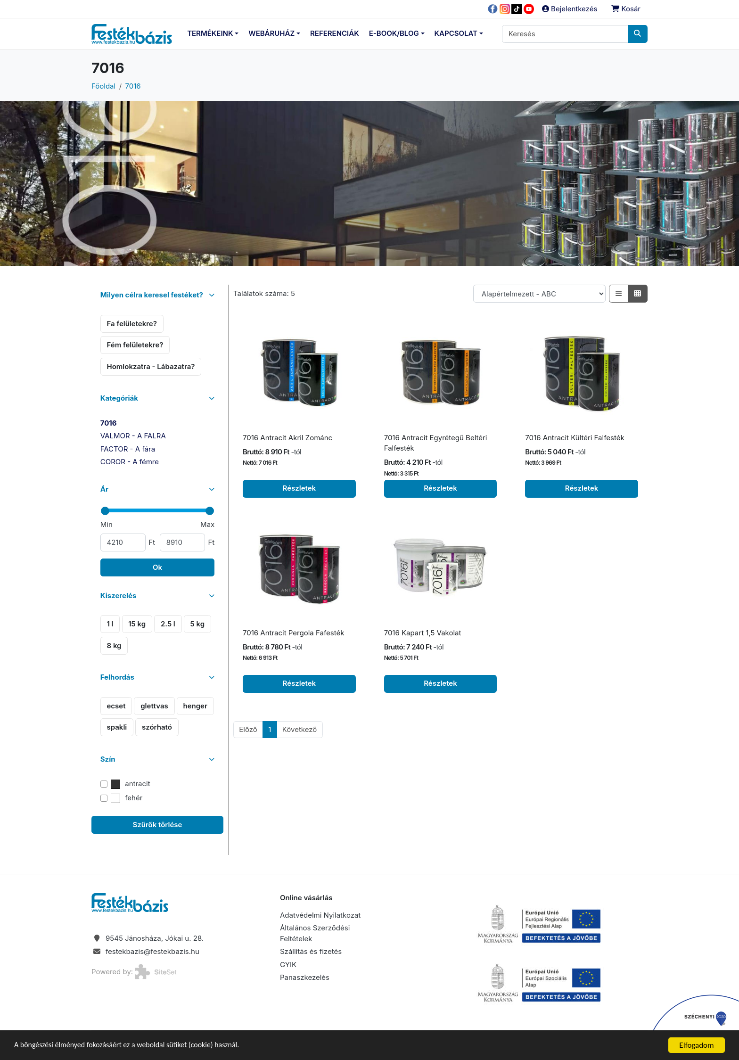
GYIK (288, 964)
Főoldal (103, 86)
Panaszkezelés (304, 977)
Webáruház (271, 33)
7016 (133, 86)
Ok (157, 567)
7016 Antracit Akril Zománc (287, 437)
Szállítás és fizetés (311, 951)
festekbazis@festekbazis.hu (152, 951)
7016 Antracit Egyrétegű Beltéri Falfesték (435, 443)
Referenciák (334, 33)
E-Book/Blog (394, 33)
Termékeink (210, 33)
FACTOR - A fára (127, 448)
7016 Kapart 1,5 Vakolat (422, 632)
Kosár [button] (625, 8)
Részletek (299, 488)
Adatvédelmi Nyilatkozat (320, 915)
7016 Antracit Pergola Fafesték (293, 632)
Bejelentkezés (569, 8)
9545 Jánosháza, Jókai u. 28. (155, 938)
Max (207, 524)
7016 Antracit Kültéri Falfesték (574, 437)
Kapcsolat (456, 33)
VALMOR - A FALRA (133, 435)
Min (106, 524)
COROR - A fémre (129, 461)
